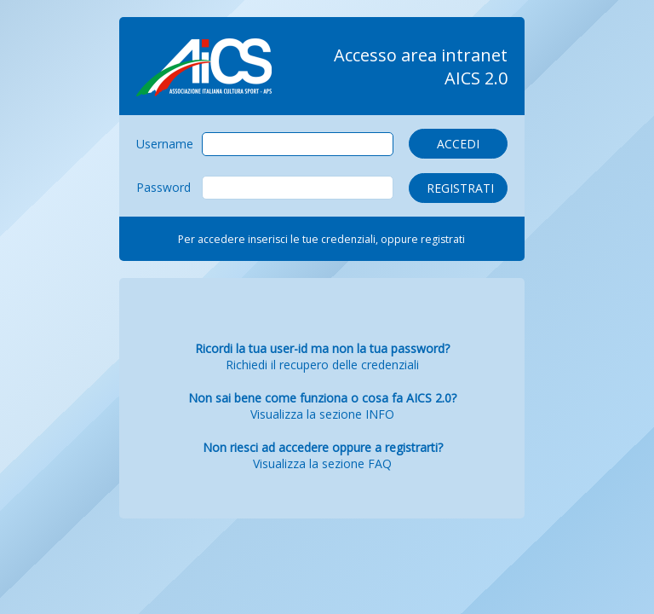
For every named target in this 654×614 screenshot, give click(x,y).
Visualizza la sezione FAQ (322, 463)
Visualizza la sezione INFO (322, 414)
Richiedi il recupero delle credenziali (322, 364)
